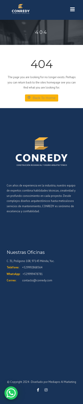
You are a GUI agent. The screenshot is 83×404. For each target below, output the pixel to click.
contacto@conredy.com (37, 280)
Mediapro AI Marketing (62, 382)
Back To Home (42, 98)
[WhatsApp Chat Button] (11, 393)
